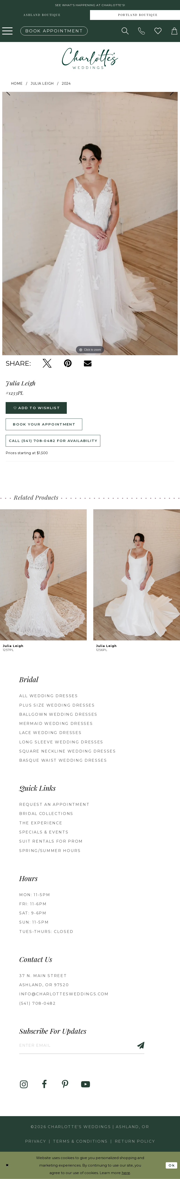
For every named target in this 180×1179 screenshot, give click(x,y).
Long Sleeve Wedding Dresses (61, 742)
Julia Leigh (42, 83)
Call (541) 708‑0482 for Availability (53, 440)
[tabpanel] (90, 223)
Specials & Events (43, 832)
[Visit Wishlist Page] (158, 31)
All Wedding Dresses (48, 696)
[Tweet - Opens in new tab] (47, 363)
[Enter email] (81, 1045)
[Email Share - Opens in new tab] (87, 363)
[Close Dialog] (7, 1165)
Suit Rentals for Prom (51, 841)
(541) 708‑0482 (37, 1003)
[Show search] (125, 31)
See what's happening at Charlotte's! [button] (90, 5)
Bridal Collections (46, 813)
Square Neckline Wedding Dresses (67, 751)
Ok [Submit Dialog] (172, 1165)
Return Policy (135, 1141)
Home (17, 83)
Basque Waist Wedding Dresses (63, 760)
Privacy (35, 1141)
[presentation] (43, 574)
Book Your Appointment (44, 424)
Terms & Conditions (80, 1141)
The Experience (40, 823)
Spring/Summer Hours (50, 850)
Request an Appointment (54, 804)
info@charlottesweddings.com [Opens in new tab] (64, 994)
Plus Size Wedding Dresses (57, 705)
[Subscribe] (138, 1045)
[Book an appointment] (54, 31)
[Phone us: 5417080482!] (141, 31)
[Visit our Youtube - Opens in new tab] (85, 1084)
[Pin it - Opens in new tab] (67, 363)
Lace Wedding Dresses (50, 732)
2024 (66, 83)
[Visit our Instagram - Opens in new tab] (23, 1084)
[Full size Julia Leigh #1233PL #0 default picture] (90, 223)
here (126, 1173)
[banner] (90, 58)
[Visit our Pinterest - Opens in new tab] (64, 1084)
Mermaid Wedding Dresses (56, 723)
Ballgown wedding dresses (58, 714)
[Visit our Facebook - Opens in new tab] (44, 1084)
